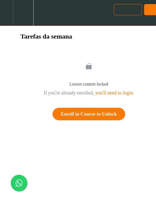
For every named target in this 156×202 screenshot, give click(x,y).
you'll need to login (114, 93)
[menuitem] (23, 13)
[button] (6, 13)
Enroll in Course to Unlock (89, 114)
